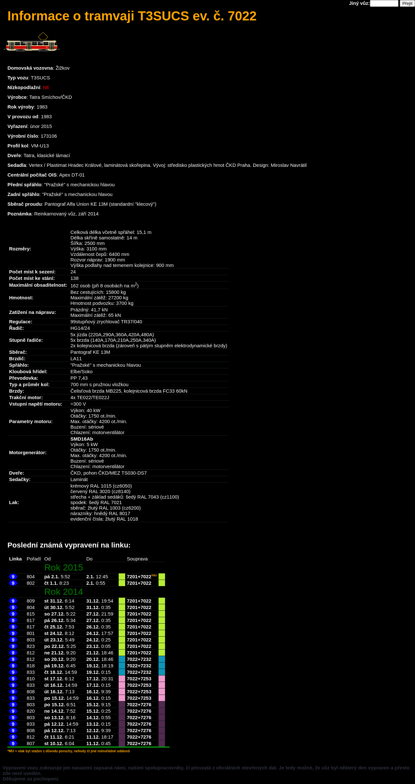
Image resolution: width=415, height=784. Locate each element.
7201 (132, 576)
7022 (145, 576)
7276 (145, 704)
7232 (145, 659)
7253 (145, 678)
